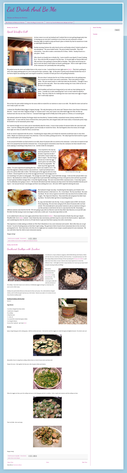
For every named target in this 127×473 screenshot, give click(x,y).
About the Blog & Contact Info (35, 22)
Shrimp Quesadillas (78, 258)
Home (47, 462)
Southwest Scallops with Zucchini (23, 249)
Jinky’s (70, 69)
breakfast (13, 240)
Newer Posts (10, 462)
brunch (16, 240)
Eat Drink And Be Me (31, 9)
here (25, 323)
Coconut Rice (48, 275)
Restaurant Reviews (33, 240)
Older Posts (84, 462)
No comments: (23, 238)
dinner (19, 240)
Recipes (18, 458)
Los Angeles (24, 240)
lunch (28, 240)
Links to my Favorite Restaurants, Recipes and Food (59, 22)
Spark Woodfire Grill (17, 31)
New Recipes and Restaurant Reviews (15, 22)
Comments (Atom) (17, 465)
